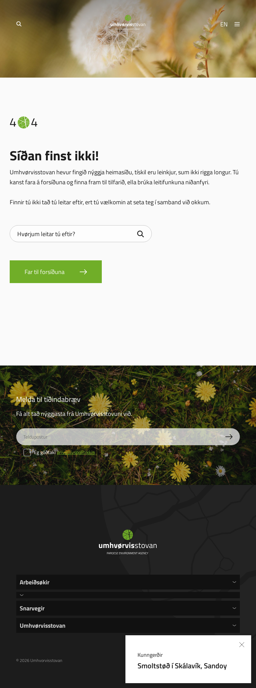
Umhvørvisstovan (42, 625)
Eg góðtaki (59, 452)
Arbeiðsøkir (34, 582)
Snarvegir (32, 608)
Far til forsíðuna (45, 271)
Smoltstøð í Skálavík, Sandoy (182, 665)
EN (224, 24)
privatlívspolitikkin (76, 452)
